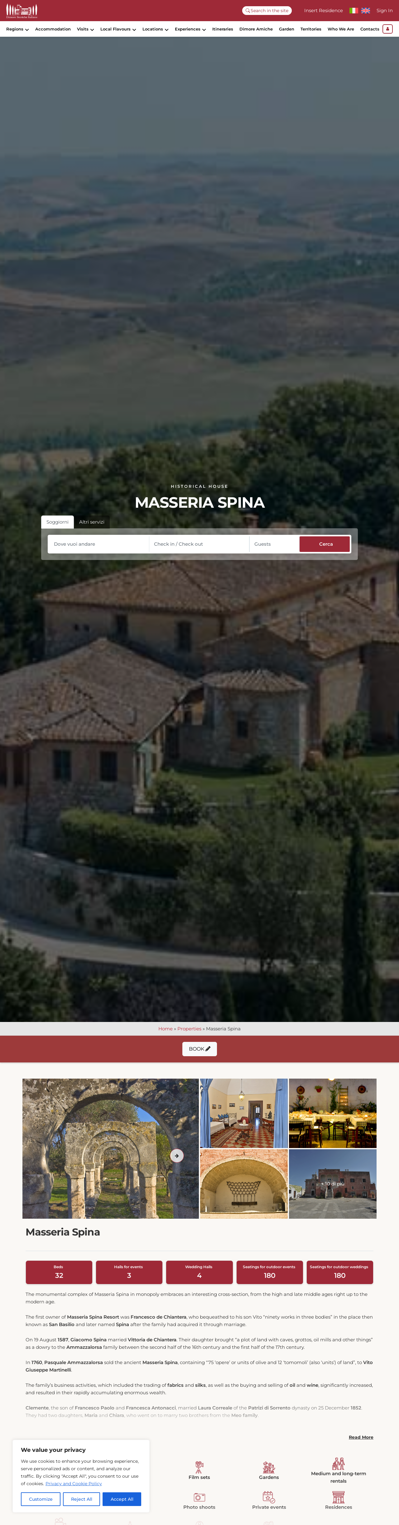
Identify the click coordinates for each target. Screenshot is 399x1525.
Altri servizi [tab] (91, 528)
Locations (152, 28)
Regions (14, 28)
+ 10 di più (332, 1190)
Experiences (187, 28)
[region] (81, 1476)
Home (165, 1035)
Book (199, 1055)
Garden (286, 28)
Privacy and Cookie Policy (74, 1483)
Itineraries (222, 28)
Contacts (369, 28)
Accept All (122, 1499)
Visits (83, 28)
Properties (189, 1035)
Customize (41, 1499)
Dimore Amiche (256, 28)
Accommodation (53, 28)
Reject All (81, 1499)
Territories (310, 28)
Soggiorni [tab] (57, 528)
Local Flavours (115, 28)
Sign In (385, 10)
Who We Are (341, 28)
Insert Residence (323, 10)
